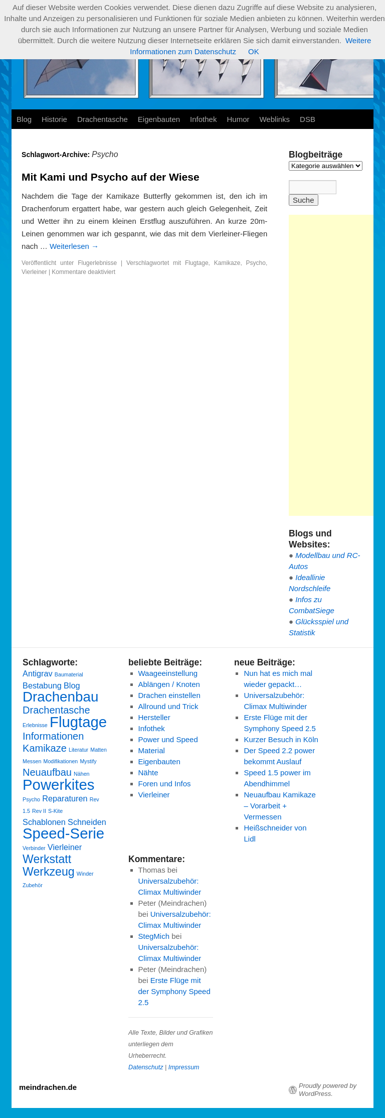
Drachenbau (60, 697)
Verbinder (34, 848)
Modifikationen (61, 761)
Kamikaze (227, 262)
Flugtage (197, 262)
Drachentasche (102, 119)
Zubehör (33, 885)
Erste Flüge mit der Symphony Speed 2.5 (174, 991)
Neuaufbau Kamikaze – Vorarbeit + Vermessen (279, 805)
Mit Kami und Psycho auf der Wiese (111, 177)
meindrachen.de (48, 1087)
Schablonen (44, 821)
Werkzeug (49, 871)
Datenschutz (145, 1067)
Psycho (256, 262)
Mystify (88, 761)
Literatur (78, 750)
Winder (85, 874)
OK (253, 51)
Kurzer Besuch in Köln (281, 739)
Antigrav (38, 673)
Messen (32, 761)
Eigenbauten (159, 119)
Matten (98, 750)
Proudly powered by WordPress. (327, 1089)
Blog (24, 119)
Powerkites (58, 784)
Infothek (203, 119)
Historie (54, 119)
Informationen (53, 736)
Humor (238, 119)
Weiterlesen (74, 246)
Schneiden (87, 821)
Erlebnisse (35, 725)
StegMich (154, 936)
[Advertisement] (337, 365)
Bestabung (42, 685)
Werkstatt (47, 859)
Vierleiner (34, 271)
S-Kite (55, 811)
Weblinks (274, 119)
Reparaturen (64, 798)
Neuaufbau (47, 772)
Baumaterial (69, 674)
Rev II (39, 811)
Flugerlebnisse (97, 262)
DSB (307, 119)
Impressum (184, 1067)
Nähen (81, 774)
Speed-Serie (63, 833)
